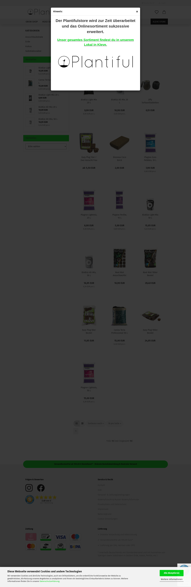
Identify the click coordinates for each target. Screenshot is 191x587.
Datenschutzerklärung (49, 581)
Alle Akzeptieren (171, 573)
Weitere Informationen (171, 579)
